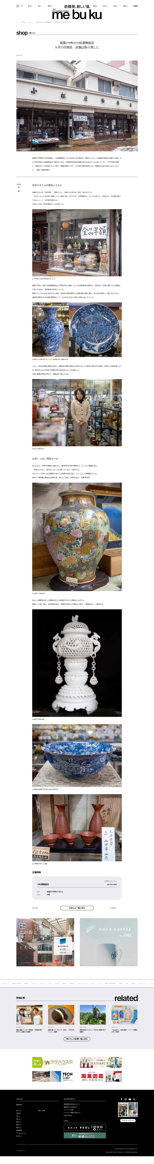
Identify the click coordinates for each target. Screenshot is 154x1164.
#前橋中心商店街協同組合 (132, 987)
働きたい (125, 6)
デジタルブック (22, 1142)
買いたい (105, 6)
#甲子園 (71, 987)
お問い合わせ (69, 1123)
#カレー (64, 987)
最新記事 (19, 1111)
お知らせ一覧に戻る (77, 910)
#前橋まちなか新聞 (26, 987)
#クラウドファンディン (101, 987)
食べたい (31, 6)
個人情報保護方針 (21, 1158)
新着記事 (24, 22)
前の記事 (35, 913)
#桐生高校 (79, 987)
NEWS (19, 1120)
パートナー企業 (70, 1116)
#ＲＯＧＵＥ (46, 987)
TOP (17, 22)
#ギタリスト (55, 987)
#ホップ (112, 987)
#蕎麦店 (144, 987)
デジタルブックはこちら (127, 1127)
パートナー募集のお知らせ (74, 1119)
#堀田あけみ (88, 987)
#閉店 (150, 987)
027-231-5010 (111, 884)
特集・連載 (42, 1117)
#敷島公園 (36, 987)
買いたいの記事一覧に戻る (77, 1044)
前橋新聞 (135, 6)
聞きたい (49, 6)
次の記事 (113, 913)
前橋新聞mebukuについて (74, 1110)
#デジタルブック (13, 987)
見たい (40, 6)
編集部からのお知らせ (72, 1113)
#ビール (120, 987)
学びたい (115, 6)
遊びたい (19, 1132)
